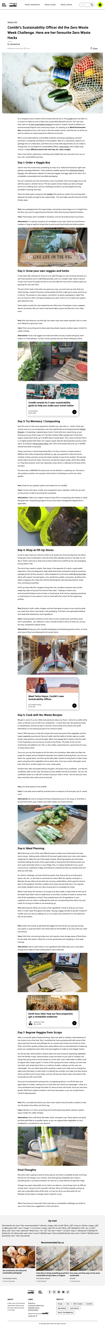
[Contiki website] (31, 1292)
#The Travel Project (43, 1278)
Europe (60, 1304)
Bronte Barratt (76, 1281)
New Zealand (62, 1308)
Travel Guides (50, 5)
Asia (67, 1304)
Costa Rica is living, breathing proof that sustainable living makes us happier (52, 1274)
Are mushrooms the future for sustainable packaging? (15, 1271)
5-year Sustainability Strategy (40, 124)
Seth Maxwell (42, 1281)
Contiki (70, 118)
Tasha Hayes (64, 146)
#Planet (72, 1278)
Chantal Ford (15, 44)
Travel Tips (12, 22)
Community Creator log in (36, 1305)
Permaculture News (40, 443)
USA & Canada (77, 1304)
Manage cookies (33, 1310)
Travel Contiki (66, 5)
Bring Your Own (80, 574)
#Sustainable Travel (10, 1278)
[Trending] (100, 5)
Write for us (31, 1303)
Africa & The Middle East (65, 1313)
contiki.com (32, 1316)
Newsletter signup (33, 1308)
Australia (89, 1304)
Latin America (74, 1308)
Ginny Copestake (9, 1281)
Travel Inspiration (32, 5)
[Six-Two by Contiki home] (4, 5)
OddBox (50, 194)
